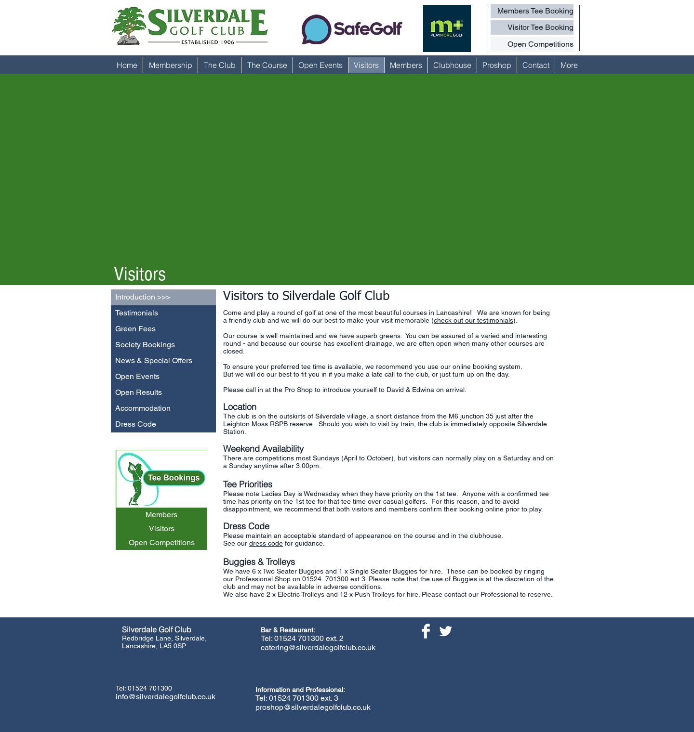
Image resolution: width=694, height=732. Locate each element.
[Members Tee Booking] (532, 11)
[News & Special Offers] (163, 361)
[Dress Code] (163, 424)
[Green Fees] (163, 329)
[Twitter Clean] (445, 631)
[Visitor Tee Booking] (532, 27)
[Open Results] (163, 393)
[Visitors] (161, 529)
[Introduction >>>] (163, 297)
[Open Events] (163, 377)
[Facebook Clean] (425, 631)
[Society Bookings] (163, 345)
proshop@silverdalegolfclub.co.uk (313, 707)
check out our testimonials (473, 320)
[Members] (161, 515)
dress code (266, 543)
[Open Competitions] (532, 44)
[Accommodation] (163, 409)
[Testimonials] (163, 313)
